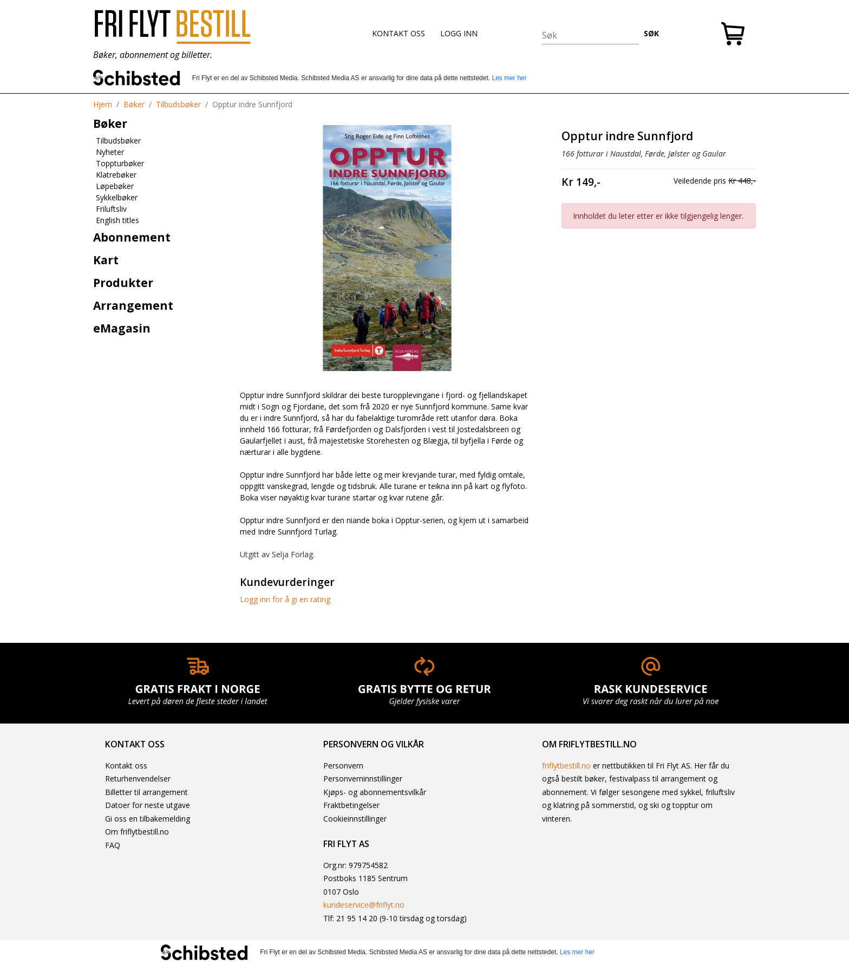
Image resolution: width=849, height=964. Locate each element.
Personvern (343, 765)
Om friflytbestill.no (137, 831)
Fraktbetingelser (351, 805)
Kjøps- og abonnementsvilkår (374, 792)
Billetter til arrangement (146, 792)
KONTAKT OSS (398, 33)
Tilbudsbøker (178, 104)
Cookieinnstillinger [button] (355, 818)
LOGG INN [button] (459, 33)
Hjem (102, 104)
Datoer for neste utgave (147, 805)
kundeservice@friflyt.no (363, 905)
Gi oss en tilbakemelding (147, 818)
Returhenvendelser (138, 778)
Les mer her (509, 78)
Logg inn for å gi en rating (285, 599)
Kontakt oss (126, 765)
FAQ (112, 845)
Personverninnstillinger (362, 778)
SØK (651, 33)
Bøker (134, 104)
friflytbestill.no (566, 765)
